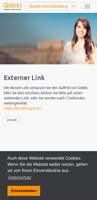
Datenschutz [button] (19, 177)
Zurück (12, 119)
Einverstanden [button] (23, 191)
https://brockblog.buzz (22, 108)
